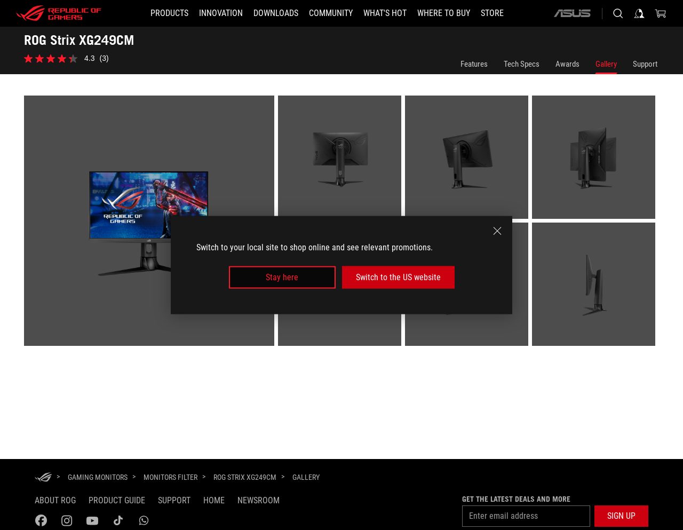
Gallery (606, 64)
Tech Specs (521, 64)
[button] (621, 516)
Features (474, 64)
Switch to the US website (398, 277)
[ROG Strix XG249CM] (244, 477)
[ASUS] (572, 13)
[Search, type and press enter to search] (617, 13)
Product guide (117, 500)
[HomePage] (43, 478)
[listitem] (151, 223)
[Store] (492, 13)
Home (214, 500)
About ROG (55, 500)
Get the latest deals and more (516, 499)
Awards (567, 64)
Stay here (282, 277)
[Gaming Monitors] (98, 477)
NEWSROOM (258, 500)
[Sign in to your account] (639, 13)
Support (645, 64)
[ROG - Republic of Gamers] (58, 13)
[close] (497, 230)
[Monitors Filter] (170, 477)
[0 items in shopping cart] (660, 13)
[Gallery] (306, 477)
